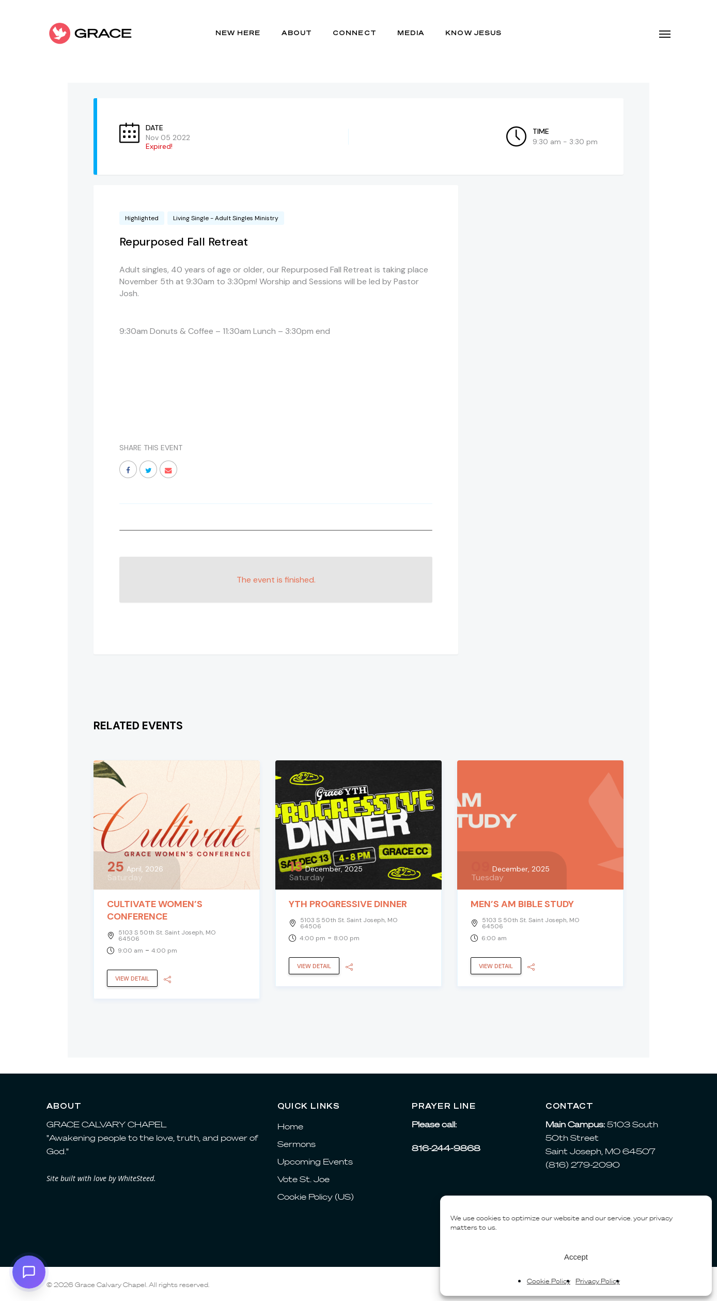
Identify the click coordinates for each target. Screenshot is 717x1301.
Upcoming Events (315, 1161)
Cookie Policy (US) (315, 1196)
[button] (665, 33)
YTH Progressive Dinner (348, 904)
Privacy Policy (597, 1281)
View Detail (132, 978)
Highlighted (142, 218)
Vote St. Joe (303, 1179)
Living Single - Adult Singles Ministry (225, 218)
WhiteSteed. (137, 1178)
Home (290, 1126)
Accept (576, 1256)
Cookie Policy (548, 1281)
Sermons (296, 1144)
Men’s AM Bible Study (522, 904)
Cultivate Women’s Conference (154, 910)
